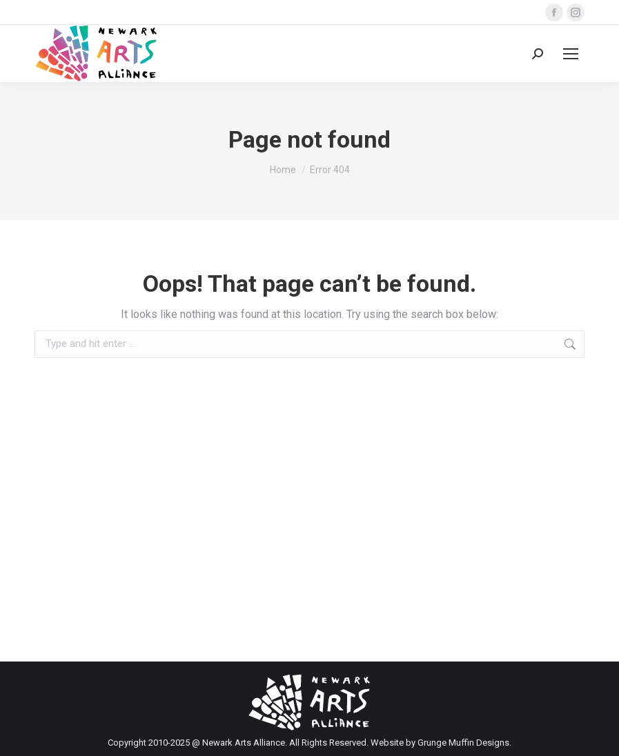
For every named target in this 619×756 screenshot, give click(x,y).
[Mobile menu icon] (570, 54)
